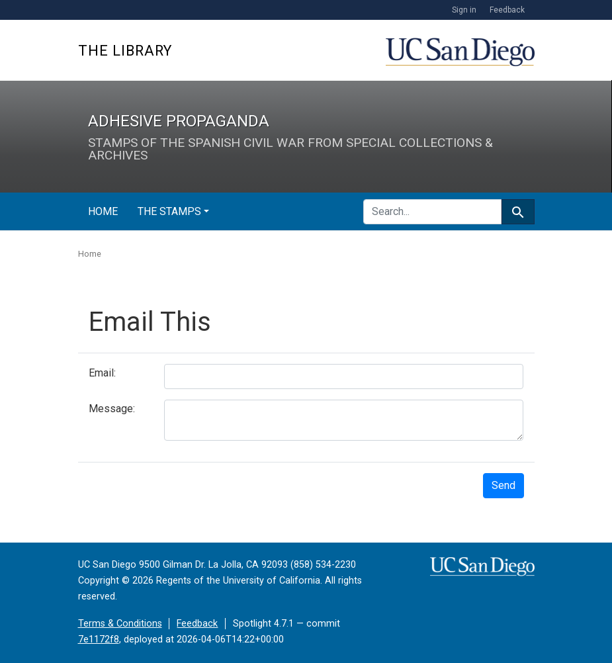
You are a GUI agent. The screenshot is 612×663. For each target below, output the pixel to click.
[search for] (432, 211)
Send (503, 485)
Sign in (464, 10)
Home (103, 211)
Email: (102, 373)
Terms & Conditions (120, 623)
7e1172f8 (98, 639)
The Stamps (169, 211)
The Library (125, 50)
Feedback (507, 10)
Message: (112, 408)
